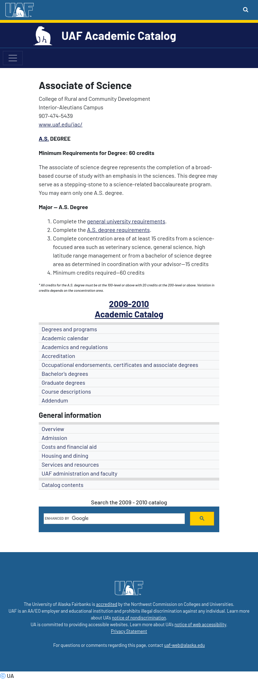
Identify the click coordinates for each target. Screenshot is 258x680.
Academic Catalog (129, 314)
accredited (106, 604)
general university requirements (126, 221)
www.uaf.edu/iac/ (60, 124)
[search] (113, 518)
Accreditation (58, 355)
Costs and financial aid (69, 446)
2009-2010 (129, 304)
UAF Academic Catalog (118, 35)
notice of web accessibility (200, 624)
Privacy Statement (129, 631)
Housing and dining (65, 455)
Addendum (55, 400)
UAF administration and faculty (79, 473)
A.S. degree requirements (118, 229)
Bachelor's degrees (65, 373)
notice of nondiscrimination (139, 618)
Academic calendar (65, 337)
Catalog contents (63, 484)
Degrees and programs (69, 329)
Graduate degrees (63, 382)
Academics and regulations (75, 346)
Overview (53, 428)
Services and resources (70, 464)
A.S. (44, 138)
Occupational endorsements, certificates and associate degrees (120, 364)
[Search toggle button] (246, 9)
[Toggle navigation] (13, 58)
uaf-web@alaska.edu (184, 645)
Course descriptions (66, 391)
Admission (54, 437)
